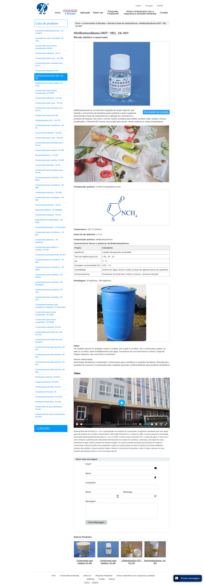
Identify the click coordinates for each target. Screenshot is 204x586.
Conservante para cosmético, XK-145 (49, 298)
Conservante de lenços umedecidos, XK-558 (50, 415)
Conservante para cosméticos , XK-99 (49, 126)
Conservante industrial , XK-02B (48, 192)
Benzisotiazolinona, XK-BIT (155, 561)
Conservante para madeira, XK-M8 (108, 561)
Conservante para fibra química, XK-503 (50, 363)
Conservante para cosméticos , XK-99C (49, 198)
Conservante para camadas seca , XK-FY (49, 64)
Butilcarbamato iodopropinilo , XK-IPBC (49, 221)
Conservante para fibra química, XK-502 (50, 355)
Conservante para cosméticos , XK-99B (49, 186)
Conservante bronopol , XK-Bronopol (50, 227)
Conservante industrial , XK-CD (48, 215)
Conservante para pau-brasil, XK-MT (50, 255)
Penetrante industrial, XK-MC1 (47, 377)
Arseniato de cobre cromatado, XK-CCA (49, 39)
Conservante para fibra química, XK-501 (50, 348)
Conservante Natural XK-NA (47, 71)
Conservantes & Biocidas (94, 23)
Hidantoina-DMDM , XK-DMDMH (48, 210)
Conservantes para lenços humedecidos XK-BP (46, 47)
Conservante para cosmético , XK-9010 (49, 178)
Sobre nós (87, 576)
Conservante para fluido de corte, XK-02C (49, 333)
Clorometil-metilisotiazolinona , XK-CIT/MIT (49, 32)
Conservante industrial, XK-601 (48, 327)
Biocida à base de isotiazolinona (122, 23)
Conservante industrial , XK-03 (47, 205)
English (138, 6)
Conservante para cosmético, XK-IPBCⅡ (49, 276)
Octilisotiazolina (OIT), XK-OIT (132, 561)
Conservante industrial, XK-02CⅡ (48, 397)
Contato (43, 428)
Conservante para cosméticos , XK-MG (49, 233)
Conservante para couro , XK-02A (49, 138)
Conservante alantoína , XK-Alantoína (47, 241)
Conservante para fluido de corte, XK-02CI (49, 340)
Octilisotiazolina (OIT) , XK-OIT (48, 120)
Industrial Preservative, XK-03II (48, 402)
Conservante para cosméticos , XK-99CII (49, 268)
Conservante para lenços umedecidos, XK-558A (45, 313)
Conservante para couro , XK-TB (48, 103)
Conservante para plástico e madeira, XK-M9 (46, 248)
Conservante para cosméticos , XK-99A (49, 261)
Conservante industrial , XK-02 (47, 165)
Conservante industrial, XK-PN (47, 387)
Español (160, 6)
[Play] (77, 424)
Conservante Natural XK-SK (46, 115)
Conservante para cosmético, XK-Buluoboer (49, 283)
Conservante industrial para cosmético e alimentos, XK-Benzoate (50, 306)
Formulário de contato (156, 112)
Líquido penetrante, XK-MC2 (47, 382)
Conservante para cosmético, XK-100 (49, 291)
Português (149, 6)
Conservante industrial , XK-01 (47, 53)
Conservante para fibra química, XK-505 (50, 370)
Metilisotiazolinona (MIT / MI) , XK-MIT (49, 77)
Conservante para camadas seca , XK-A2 (49, 144)
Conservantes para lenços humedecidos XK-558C (46, 91)
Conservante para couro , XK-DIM (49, 58)
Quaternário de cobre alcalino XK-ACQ (49, 84)
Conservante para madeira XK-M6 (84, 561)
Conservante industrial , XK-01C (48, 133)
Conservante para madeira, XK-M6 (49, 150)
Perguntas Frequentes (103, 576)
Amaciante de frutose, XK (45, 392)
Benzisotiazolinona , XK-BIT (46, 155)
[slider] (105, 424)
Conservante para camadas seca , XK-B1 (49, 171)
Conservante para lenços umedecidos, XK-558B (45, 321)
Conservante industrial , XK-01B (48, 98)
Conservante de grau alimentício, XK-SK (48, 408)
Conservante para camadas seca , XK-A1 (49, 109)
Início (77, 23)
